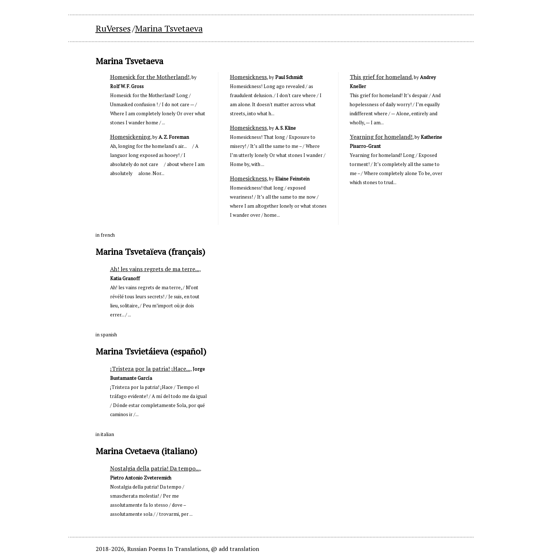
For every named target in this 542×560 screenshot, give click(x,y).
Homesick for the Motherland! (149, 77)
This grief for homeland (381, 77)
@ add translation (235, 549)
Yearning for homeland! (381, 137)
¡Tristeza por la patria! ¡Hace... (150, 369)
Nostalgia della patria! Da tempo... (155, 468)
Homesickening (130, 137)
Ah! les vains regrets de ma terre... (154, 269)
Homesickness (248, 77)
